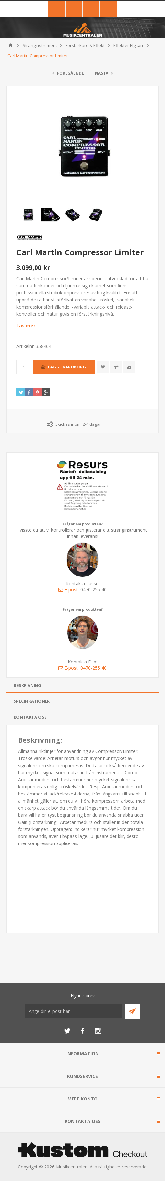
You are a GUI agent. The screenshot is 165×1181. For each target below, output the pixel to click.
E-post (68, 589)
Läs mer (25, 325)
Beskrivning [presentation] (27, 685)
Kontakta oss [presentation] (30, 717)
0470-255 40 (93, 668)
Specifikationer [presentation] (32, 701)
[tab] (82, 685)
